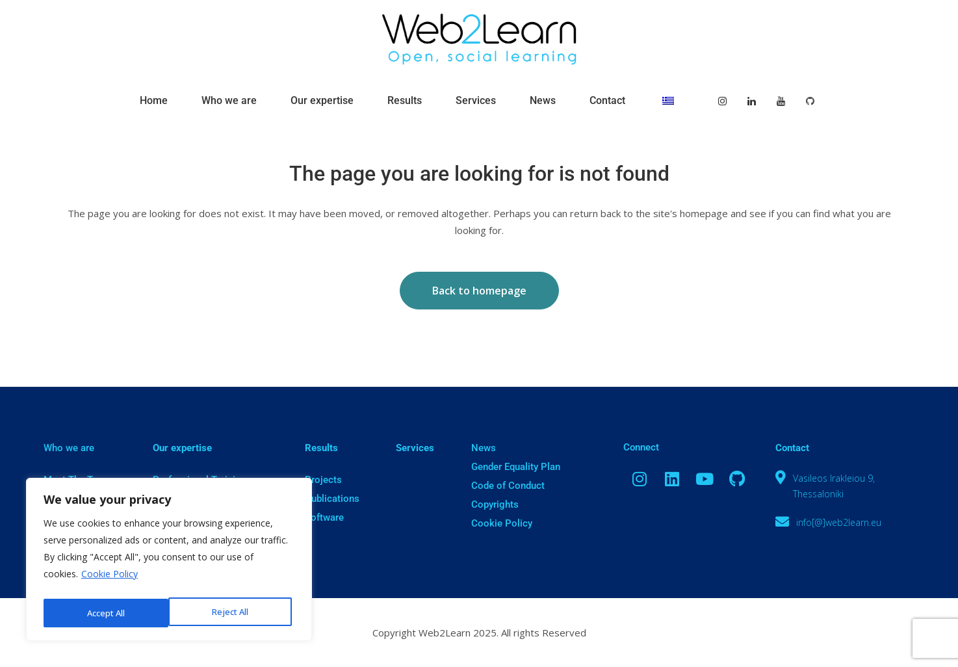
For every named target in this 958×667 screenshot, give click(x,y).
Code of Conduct (508, 485)
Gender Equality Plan (515, 467)
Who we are (69, 448)
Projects (323, 480)
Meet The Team (77, 480)
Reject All (104, 613)
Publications (332, 498)
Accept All (232, 613)
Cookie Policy (109, 579)
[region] (169, 562)
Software (324, 517)
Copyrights (495, 504)
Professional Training (199, 480)
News (483, 448)
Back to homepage (479, 290)
